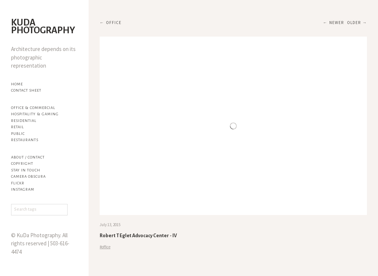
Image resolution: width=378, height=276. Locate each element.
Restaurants (24, 140)
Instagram (22, 189)
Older (354, 22)
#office (105, 246)
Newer (336, 22)
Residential (24, 121)
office (113, 22)
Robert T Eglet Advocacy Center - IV (138, 235)
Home (17, 84)
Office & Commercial (33, 108)
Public (18, 134)
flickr (17, 183)
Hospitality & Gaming (35, 114)
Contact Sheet (26, 90)
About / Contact (28, 157)
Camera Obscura (28, 176)
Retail (17, 127)
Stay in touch (25, 170)
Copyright (22, 163)
